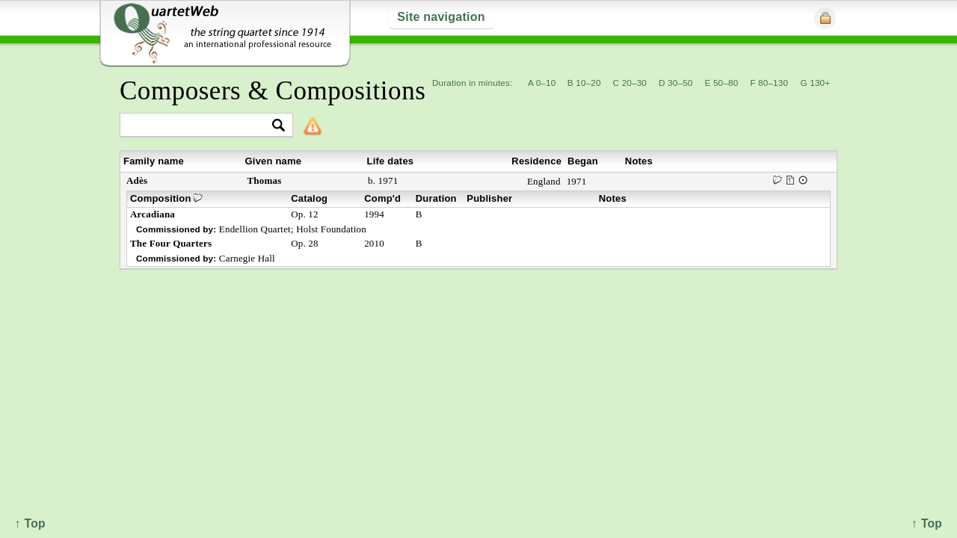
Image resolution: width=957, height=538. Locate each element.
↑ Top (926, 523)
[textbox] (200, 126)
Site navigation (440, 16)
